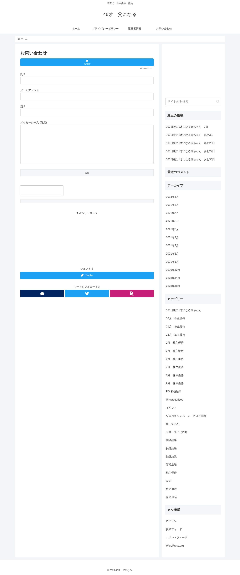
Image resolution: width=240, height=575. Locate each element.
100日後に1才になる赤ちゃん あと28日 (190, 143)
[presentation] (41, 191)
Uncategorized (174, 399)
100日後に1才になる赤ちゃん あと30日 (190, 159)
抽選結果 (171, 448)
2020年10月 (173, 286)
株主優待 (171, 472)
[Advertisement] (87, 239)
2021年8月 (172, 204)
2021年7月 (172, 213)
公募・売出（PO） (177, 432)
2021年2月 (172, 253)
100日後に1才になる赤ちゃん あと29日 (190, 151)
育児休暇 (171, 489)
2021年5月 (172, 229)
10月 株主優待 (175, 318)
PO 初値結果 (173, 391)
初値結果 (171, 440)
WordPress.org (175, 545)
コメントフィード (176, 537)
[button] (218, 101)
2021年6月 (172, 221)
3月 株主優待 (175, 350)
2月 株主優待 (175, 342)
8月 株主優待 (175, 375)
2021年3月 (172, 245)
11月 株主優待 (175, 326)
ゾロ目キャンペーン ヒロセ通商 (186, 416)
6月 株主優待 (175, 359)
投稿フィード (174, 529)
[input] (193, 101)
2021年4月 (172, 237)
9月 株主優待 (175, 383)
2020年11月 (173, 278)
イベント (171, 407)
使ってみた (172, 424)
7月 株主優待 (175, 367)
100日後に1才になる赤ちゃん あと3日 (190, 135)
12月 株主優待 (175, 334)
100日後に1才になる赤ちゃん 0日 (187, 126)
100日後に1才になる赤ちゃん (183, 310)
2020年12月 (173, 270)
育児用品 (171, 497)
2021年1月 (172, 261)
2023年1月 (172, 196)
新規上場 (171, 464)
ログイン (171, 521)
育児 (168, 480)
